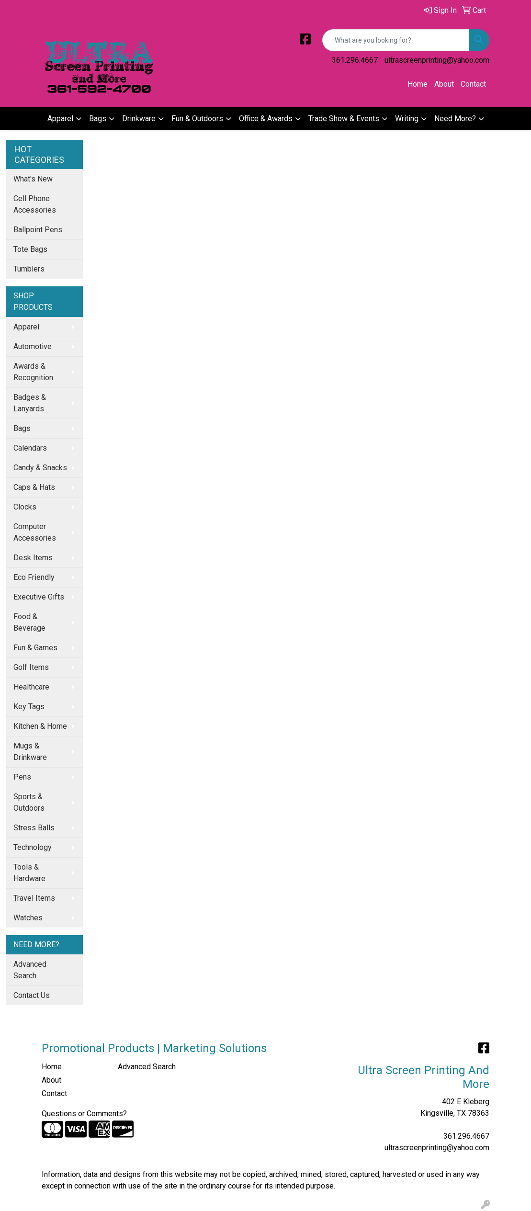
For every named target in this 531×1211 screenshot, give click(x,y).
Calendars (30, 448)
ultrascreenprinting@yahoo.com (436, 60)
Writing (406, 118)
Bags (97, 118)
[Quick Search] (395, 40)
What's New (33, 178)
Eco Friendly (34, 577)
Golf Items (31, 667)
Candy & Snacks (40, 467)
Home (417, 84)
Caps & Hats (34, 487)
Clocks (24, 506)
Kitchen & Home (40, 726)
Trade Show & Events (343, 118)
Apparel (60, 118)
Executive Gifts (38, 596)
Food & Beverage (29, 622)
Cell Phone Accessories (34, 204)
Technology (32, 847)
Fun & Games (35, 647)
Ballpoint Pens (37, 229)
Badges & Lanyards (29, 403)
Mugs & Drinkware (30, 751)
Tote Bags (30, 249)
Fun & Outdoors (197, 118)
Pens (22, 776)
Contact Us (31, 995)
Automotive (32, 346)
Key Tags (29, 706)
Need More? (455, 118)
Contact (473, 84)
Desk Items (33, 557)
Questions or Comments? (84, 1113)
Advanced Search (29, 970)
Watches (28, 917)
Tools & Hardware (29, 872)
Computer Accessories (34, 532)
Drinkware (139, 118)
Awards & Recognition (33, 372)
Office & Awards (266, 118)
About (444, 84)
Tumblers (29, 268)
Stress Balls (34, 827)
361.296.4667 (355, 60)
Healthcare (31, 686)
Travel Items (34, 898)
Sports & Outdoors (29, 802)
